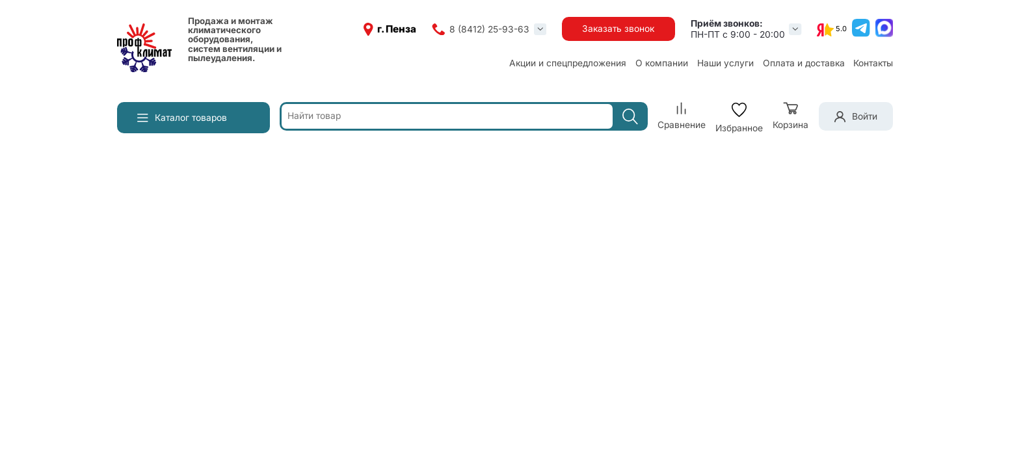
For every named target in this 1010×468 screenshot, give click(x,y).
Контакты (873, 63)
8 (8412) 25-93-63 (489, 29)
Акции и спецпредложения (567, 63)
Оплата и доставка (804, 63)
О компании (661, 63)
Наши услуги (725, 63)
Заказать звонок (618, 28)
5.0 (841, 28)
